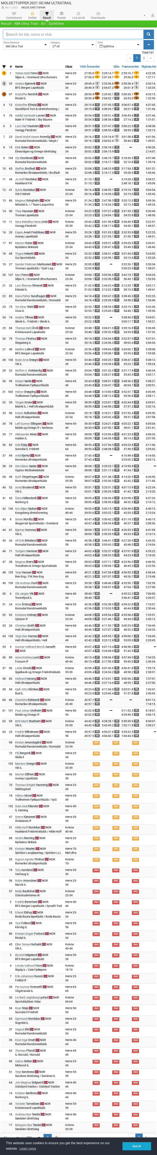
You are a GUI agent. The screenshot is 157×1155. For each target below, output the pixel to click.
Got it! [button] (136, 1146)
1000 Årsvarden (90, 66)
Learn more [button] (27, 1148)
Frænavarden (130, 66)
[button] (142, 15)
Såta (116, 66)
